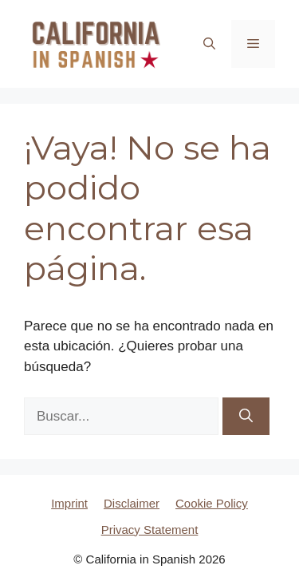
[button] (209, 44)
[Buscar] (245, 416)
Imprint (69, 503)
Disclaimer (131, 503)
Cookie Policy (211, 503)
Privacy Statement (150, 529)
